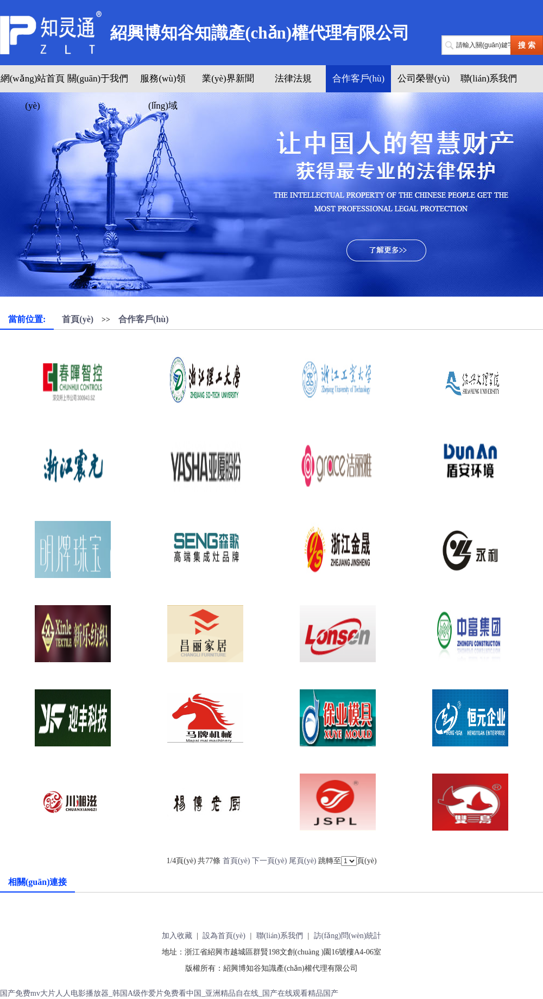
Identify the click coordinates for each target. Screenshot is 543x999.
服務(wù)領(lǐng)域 (162, 92)
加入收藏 (177, 936)
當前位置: (27, 319)
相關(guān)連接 (37, 882)
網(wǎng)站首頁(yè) (33, 92)
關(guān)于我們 (97, 78)
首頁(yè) (77, 319)
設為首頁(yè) (224, 936)
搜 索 (526, 45)
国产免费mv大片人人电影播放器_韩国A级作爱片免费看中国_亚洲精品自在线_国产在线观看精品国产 (169, 993)
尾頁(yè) (303, 861)
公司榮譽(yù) (423, 78)
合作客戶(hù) (358, 78)
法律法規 (293, 78)
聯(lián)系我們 (488, 78)
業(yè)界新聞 (228, 78)
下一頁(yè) (269, 861)
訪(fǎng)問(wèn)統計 (348, 936)
